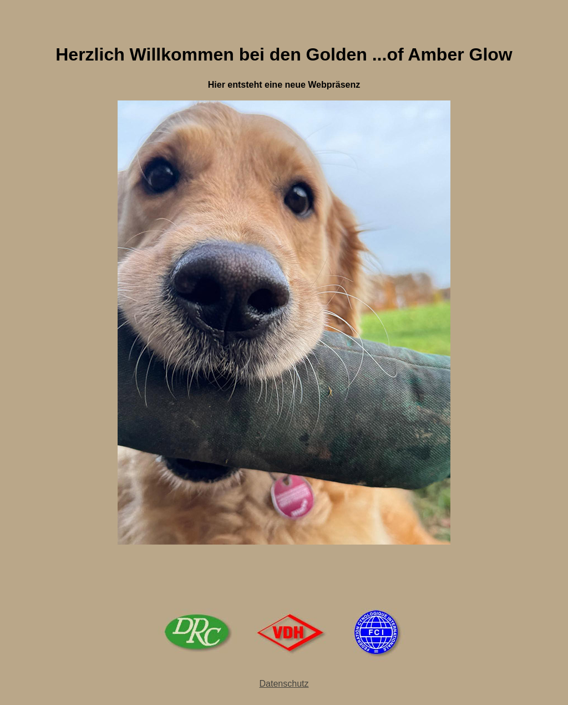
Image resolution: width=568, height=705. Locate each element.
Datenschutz (284, 683)
